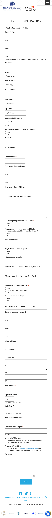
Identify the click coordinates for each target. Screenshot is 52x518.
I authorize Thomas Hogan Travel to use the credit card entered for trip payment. (25, 441)
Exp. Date (9, 109)
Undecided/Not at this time (17, 290)
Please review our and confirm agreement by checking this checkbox (24, 449)
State (6, 373)
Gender (8, 72)
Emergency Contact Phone (15, 187)
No (8, 134)
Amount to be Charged (14, 427)
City (6, 366)
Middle (7, 48)
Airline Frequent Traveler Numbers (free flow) (22, 267)
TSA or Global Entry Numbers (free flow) (20, 276)
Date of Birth (10, 80)
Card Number (10, 385)
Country (7, 125)
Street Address (10, 349)
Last (6, 57)
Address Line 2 (10, 358)
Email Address (11, 157)
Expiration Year (11, 406)
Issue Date (9, 99)
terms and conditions (29, 449)
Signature (9, 454)
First (6, 40)
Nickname (8, 63)
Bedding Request (11, 239)
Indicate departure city (13, 257)
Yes (8, 132)
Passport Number (12, 90)
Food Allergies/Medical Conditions (18, 196)
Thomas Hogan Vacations (19, 6)
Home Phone (10, 138)
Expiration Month (11, 395)
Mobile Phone (10, 147)
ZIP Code (8, 381)
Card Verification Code (14, 417)
